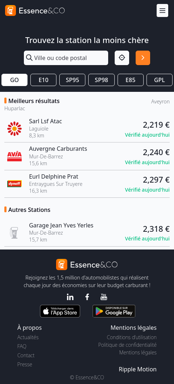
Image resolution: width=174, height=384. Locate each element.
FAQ (21, 346)
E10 (43, 80)
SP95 (72, 80)
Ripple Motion (138, 369)
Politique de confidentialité (127, 344)
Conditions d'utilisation (132, 337)
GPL (159, 80)
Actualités (28, 337)
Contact (25, 355)
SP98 (101, 80)
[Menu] (162, 10)
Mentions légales (138, 352)
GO (14, 80)
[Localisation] (122, 58)
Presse (24, 364)
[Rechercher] (143, 58)
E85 (130, 80)
